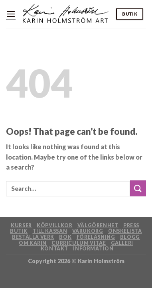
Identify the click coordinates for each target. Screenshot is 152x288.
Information (93, 249)
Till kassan (49, 231)
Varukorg (87, 231)
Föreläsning (96, 237)
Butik (19, 231)
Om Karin (33, 243)
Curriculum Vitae (78, 243)
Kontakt (54, 249)
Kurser (21, 225)
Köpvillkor (54, 225)
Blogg (130, 237)
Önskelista (125, 231)
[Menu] (11, 14)
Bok (65, 237)
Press (131, 225)
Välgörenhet (97, 225)
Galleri (122, 243)
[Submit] (138, 188)
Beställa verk (33, 237)
